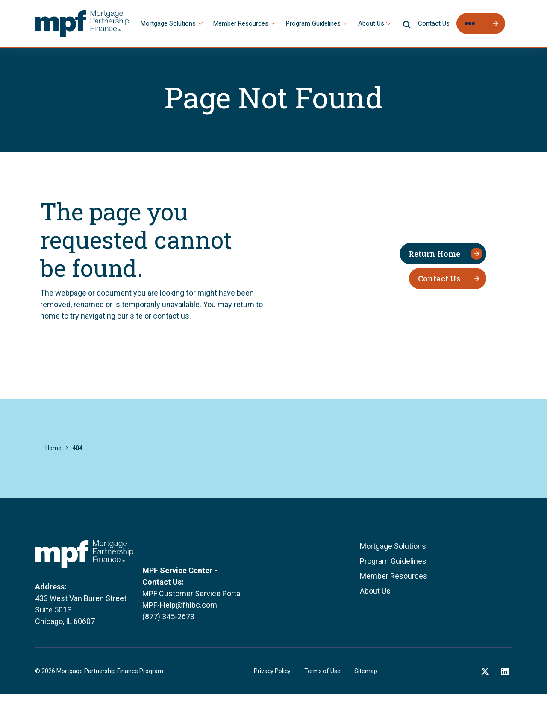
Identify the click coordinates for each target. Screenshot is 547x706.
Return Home (434, 254)
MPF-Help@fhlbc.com (179, 621)
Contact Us (434, 23)
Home (53, 448)
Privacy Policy (272, 682)
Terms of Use (322, 682)
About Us (371, 23)
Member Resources (240, 23)
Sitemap (365, 682)
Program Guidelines (313, 23)
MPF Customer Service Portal (192, 609)
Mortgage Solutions (168, 23)
